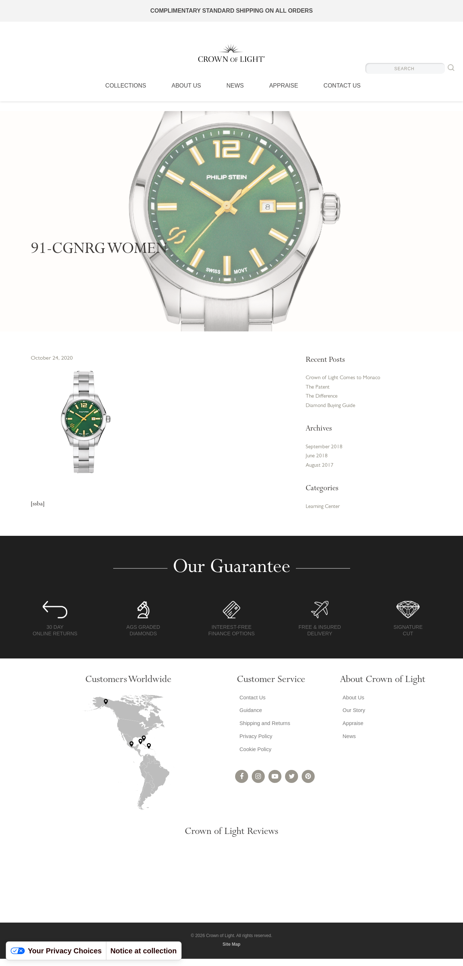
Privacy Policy (255, 749)
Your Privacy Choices (56, 951)
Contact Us (342, 96)
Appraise (283, 96)
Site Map (231, 951)
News (235, 96)
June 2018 (317, 461)
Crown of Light (231, 58)
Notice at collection (143, 951)
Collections (125, 96)
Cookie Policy (254, 763)
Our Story (352, 720)
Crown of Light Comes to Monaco (346, 378)
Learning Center (325, 513)
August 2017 (320, 471)
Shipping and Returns (265, 734)
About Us (186, 96)
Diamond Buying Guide (332, 409)
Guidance (249, 720)
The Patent (318, 388)
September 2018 (325, 451)
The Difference (323, 399)
